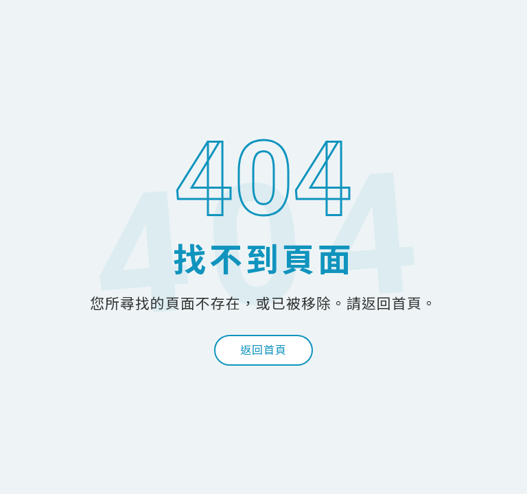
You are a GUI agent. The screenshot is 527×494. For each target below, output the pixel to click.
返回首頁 (263, 350)
